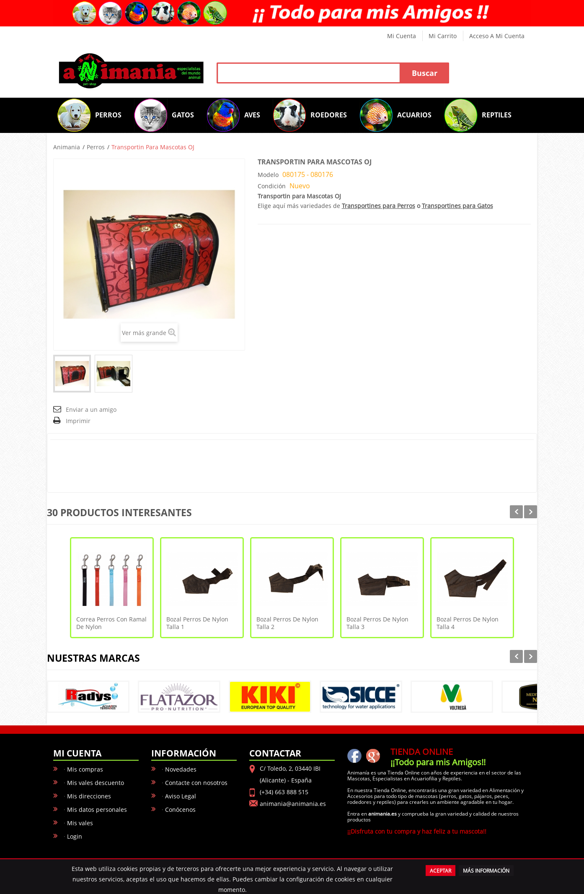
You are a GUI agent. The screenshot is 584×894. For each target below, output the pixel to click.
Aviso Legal (180, 796)
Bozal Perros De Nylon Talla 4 (468, 623)
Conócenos (180, 809)
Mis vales (80, 823)
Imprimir (78, 421)
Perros (96, 147)
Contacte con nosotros (196, 783)
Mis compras (85, 769)
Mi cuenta (401, 36)
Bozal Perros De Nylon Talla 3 (377, 623)
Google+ (373, 755)
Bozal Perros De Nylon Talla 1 (197, 623)
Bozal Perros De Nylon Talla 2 (287, 623)
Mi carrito (443, 36)
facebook (354, 755)
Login (74, 836)
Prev (516, 511)
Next (530, 511)
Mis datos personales (97, 809)
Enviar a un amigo (91, 409)
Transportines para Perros (378, 206)
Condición (272, 186)
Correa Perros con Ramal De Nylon (111, 623)
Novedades (180, 769)
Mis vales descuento (95, 783)
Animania (66, 147)
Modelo (268, 175)
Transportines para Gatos (457, 206)
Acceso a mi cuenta (497, 36)
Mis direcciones (89, 796)
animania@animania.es (293, 804)
